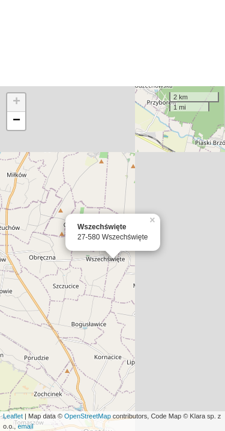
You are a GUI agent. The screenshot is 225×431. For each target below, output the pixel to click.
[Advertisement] (112, 43)
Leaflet (13, 416)
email (25, 426)
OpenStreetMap (87, 416)
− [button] (16, 121)
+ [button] (16, 102)
